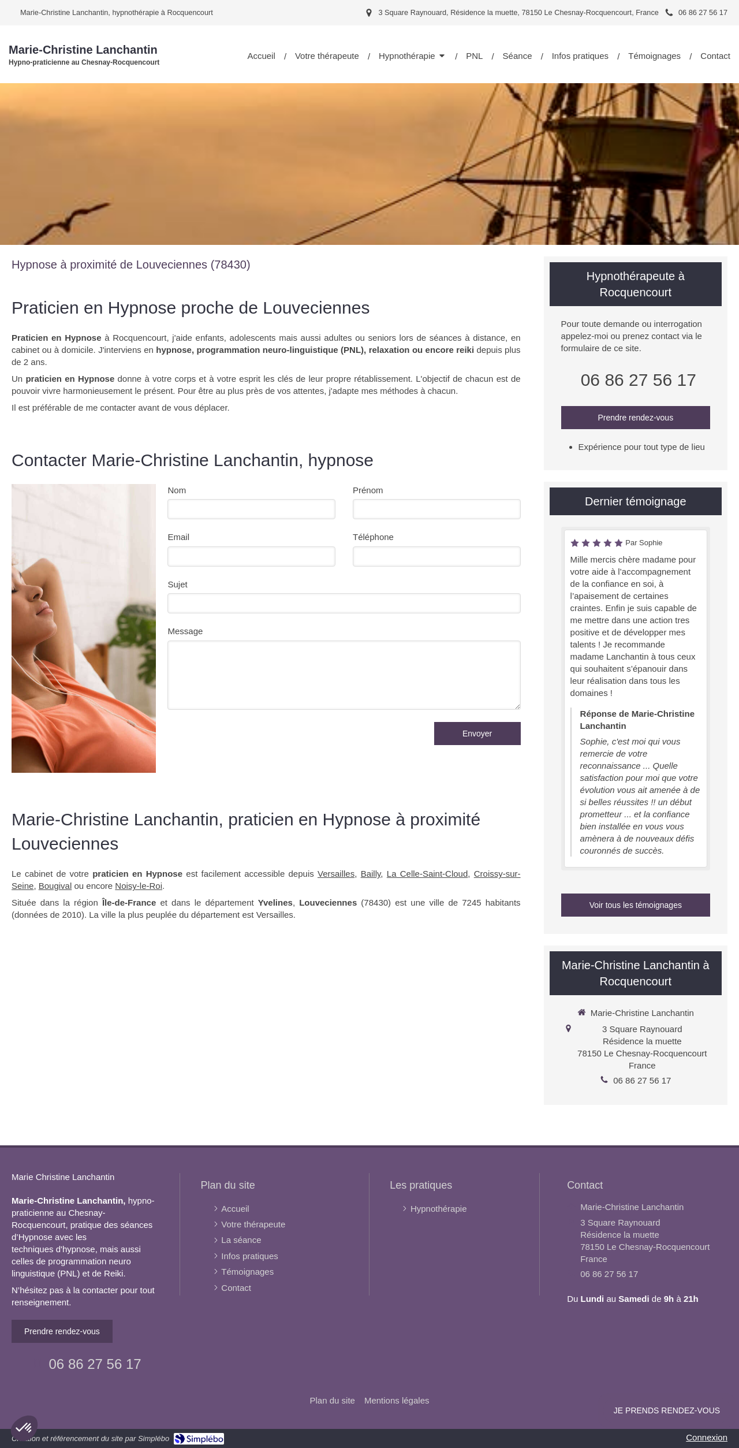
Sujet (177, 584)
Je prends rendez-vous (667, 1410)
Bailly (371, 874)
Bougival (55, 886)
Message (185, 631)
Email (178, 537)
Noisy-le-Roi (138, 886)
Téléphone (373, 537)
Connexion (706, 1437)
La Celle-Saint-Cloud (427, 874)
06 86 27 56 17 (638, 379)
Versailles (336, 874)
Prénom (368, 490)
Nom (176, 490)
